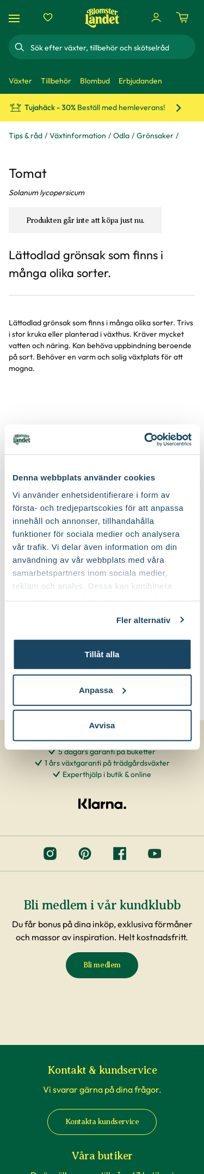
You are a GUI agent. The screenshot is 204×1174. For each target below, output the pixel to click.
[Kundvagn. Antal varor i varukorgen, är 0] (182, 17)
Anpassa (102, 689)
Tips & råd (25, 135)
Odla (121, 135)
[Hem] (102, 18)
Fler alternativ (143, 619)
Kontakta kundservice (102, 1122)
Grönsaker (155, 135)
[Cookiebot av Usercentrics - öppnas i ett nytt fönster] (145, 439)
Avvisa (102, 725)
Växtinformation (78, 135)
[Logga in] (156, 17)
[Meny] (16, 18)
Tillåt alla (102, 654)
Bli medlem (102, 965)
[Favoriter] (48, 17)
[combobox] (111, 47)
